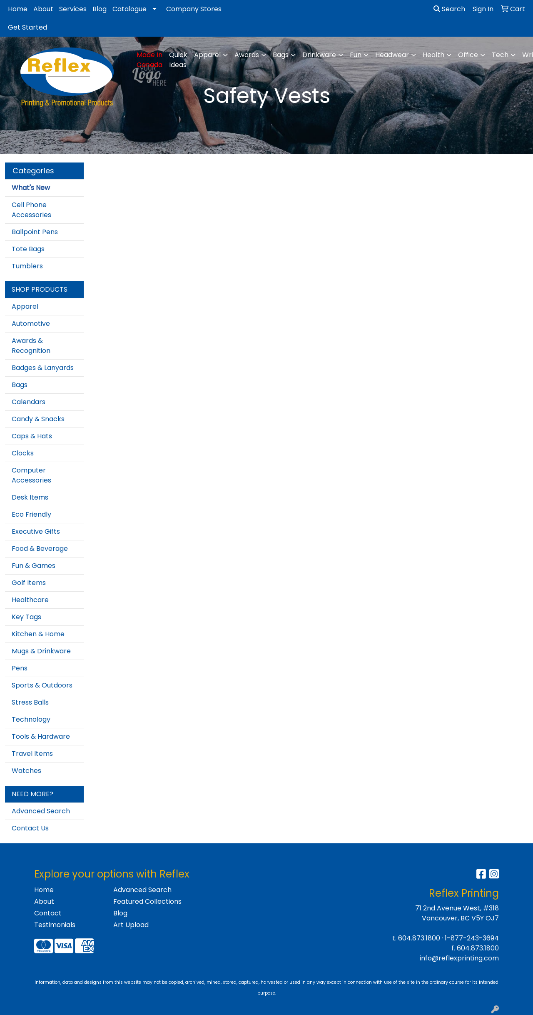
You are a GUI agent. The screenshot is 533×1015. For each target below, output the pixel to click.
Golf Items (29, 583)
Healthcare (30, 600)
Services (73, 9)
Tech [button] (500, 55)
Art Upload (131, 925)
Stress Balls (30, 702)
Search (449, 9)
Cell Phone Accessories (31, 210)
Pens (19, 668)
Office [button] (468, 55)
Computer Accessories (31, 475)
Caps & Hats (32, 436)
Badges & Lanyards (43, 367)
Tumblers (27, 266)
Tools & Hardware (41, 736)
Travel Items (32, 753)
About (43, 9)
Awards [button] (246, 55)
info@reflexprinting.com (459, 958)
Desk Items (30, 497)
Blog (99, 9)
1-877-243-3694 (472, 938)
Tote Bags (28, 249)
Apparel (25, 306)
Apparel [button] (207, 55)
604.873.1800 (419, 938)
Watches (26, 770)
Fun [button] (355, 55)
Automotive (31, 323)
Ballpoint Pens (35, 232)
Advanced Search (41, 811)
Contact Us (30, 828)
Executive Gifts (36, 531)
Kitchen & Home (38, 634)
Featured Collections (147, 901)
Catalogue (129, 9)
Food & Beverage (40, 548)
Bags (19, 385)
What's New (31, 187)
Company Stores (194, 9)
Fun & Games (33, 565)
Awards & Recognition (31, 345)
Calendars (28, 402)
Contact (48, 913)
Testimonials (54, 925)
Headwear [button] (392, 55)
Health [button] (433, 55)
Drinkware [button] (319, 55)
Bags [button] (281, 55)
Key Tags (26, 617)
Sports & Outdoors (42, 685)
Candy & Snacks (38, 419)
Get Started (27, 27)
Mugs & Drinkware (41, 651)
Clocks (23, 453)
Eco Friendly (31, 514)
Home (17, 9)
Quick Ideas (178, 60)
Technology (31, 719)
